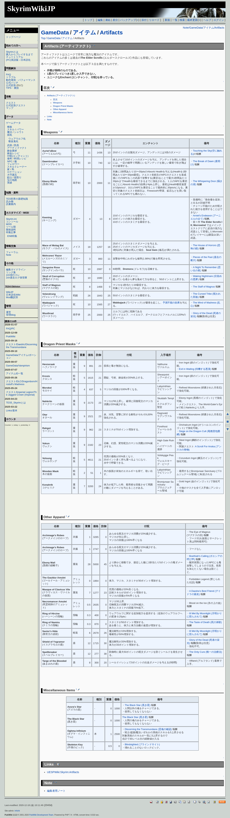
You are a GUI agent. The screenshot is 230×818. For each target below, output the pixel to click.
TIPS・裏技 (12, 87)
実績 (9, 182)
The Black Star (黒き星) (137, 705)
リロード (154, 19)
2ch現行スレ (13, 275)
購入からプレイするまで (19, 54)
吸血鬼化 (13, 141)
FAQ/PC (10, 328)
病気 (9, 134)
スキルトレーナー (17, 166)
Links (49, 116)
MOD (9, 224)
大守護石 (12, 174)
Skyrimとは (12, 51)
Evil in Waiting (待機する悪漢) (195, 369)
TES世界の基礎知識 (17, 198)
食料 (9, 158)
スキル (10, 129)
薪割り (17, 177)
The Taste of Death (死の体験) (205, 622)
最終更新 (192, 19)
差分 (115, 19)
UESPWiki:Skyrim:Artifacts (63, 772)
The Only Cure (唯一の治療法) (205, 651)
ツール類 (11, 226)
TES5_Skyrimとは (16, 402)
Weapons (57, 103)
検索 (182, 19)
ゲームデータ (13, 122)
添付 (144, 19)
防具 (16, 145)
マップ (9, 108)
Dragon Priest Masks (63, 106)
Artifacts (111, 32)
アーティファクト (17, 147)
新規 (167, 19)
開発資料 (11, 229)
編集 (100, 19)
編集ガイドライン (16, 269)
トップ (88, 19)
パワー (20, 129)
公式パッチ (12, 82)
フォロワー (13, 164)
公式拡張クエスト (16, 105)
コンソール (12, 221)
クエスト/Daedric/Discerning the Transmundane (21, 345)
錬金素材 (12, 150)
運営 (8, 312)
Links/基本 (11, 410)
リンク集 (11, 272)
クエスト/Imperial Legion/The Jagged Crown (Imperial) (21, 393)
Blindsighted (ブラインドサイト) (142, 744)
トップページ (13, 37)
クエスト (11, 102)
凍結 (107, 19)
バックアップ (128, 19)
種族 (9, 126)
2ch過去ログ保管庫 (16, 277)
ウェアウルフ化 (17, 138)
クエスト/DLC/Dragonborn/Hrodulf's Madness (21, 382)
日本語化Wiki (13, 294)
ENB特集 (12, 236)
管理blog (11, 314)
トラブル (11, 77)
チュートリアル (14, 57)
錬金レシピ (13, 153)
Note (49, 119)
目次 (55, 99)
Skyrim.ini (11, 219)
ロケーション (14, 172)
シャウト (19, 132)
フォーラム (12, 252)
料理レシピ (20, 158)
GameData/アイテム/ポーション (21, 356)
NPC (9, 161)
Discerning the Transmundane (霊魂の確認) (148, 729)
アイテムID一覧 (14, 373)
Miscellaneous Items (63, 112)
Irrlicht (17, 811)
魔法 (9, 132)
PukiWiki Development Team (41, 815)
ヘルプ (207, 19)
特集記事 (11, 232)
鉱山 (9, 177)
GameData (55, 32)
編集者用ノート (56, 790)
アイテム (84, 32)
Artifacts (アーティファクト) (61, 95)
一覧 (175, 19)
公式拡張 (11, 85)
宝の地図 (12, 180)
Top (43, 38)
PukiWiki (10, 336)
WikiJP (10, 292)
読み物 (9, 201)
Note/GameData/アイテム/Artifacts (203, 27)
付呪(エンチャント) (17, 156)
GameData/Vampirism (18, 365)
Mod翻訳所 (12, 297)
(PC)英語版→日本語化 (18, 59)
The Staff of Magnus (204, 286)
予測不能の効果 (171, 302)
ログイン (218, 19)
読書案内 (11, 204)
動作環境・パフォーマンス (20, 80)
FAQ (8, 74)
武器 (9, 145)
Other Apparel (59, 109)
